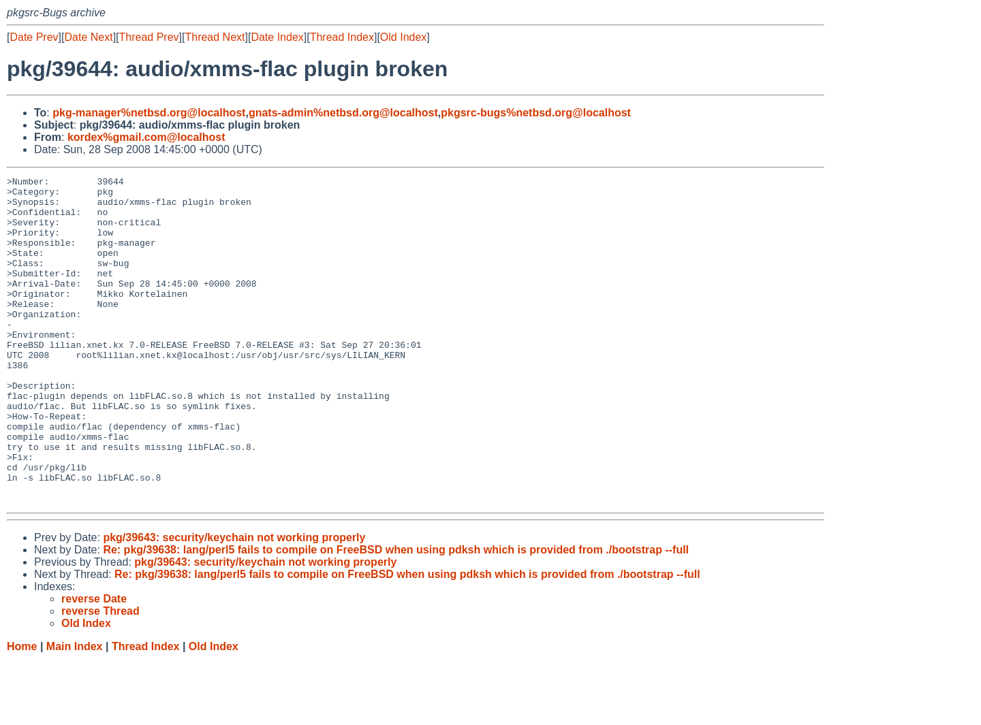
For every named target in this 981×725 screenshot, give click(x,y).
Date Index (277, 37)
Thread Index (342, 37)
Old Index (403, 37)
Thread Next (215, 37)
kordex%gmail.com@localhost (146, 137)
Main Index (74, 712)
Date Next (88, 37)
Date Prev (34, 37)
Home (22, 712)
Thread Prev (149, 37)
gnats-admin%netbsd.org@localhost (343, 112)
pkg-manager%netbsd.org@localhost (148, 112)
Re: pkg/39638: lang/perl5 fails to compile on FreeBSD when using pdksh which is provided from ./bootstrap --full (396, 615)
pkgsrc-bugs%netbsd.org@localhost (536, 112)
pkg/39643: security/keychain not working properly (234, 603)
